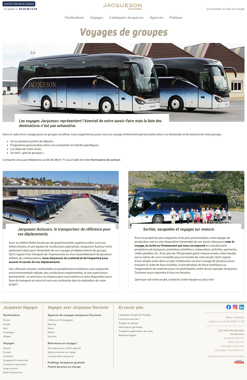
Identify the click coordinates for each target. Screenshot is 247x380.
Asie (5, 328)
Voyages (96, 17)
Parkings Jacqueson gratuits (66, 362)
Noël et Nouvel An (12, 372)
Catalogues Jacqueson (126, 17)
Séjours (7, 348)
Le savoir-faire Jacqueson (61, 356)
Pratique (176, 17)
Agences (156, 17)
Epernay (52, 324)
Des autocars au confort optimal (64, 348)
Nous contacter (235, 317)
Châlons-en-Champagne (60, 319)
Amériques (8, 332)
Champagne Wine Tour (232, 345)
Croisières (8, 356)
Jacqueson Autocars (233, 337)
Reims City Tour (236, 341)
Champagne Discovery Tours (229, 349)
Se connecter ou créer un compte (225, 9)
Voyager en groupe (128, 322)
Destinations (74, 17)
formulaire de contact (105, 160)
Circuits (7, 352)
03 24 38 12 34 (28, 9)
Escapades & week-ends (15, 360)
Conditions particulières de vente (135, 331)
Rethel (51, 332)
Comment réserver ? (129, 318)
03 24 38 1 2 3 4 (235, 321)
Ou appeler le (11, 9)
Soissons (52, 336)
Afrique (7, 336)
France (6, 319)
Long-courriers (10, 368)
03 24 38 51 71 (56, 160)
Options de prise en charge (62, 352)
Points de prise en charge (64, 366)
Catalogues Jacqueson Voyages (134, 314)
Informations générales (130, 327)
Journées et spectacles (15, 364)
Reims (51, 328)
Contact (19, 4)
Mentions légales (127, 335)
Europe (6, 324)
